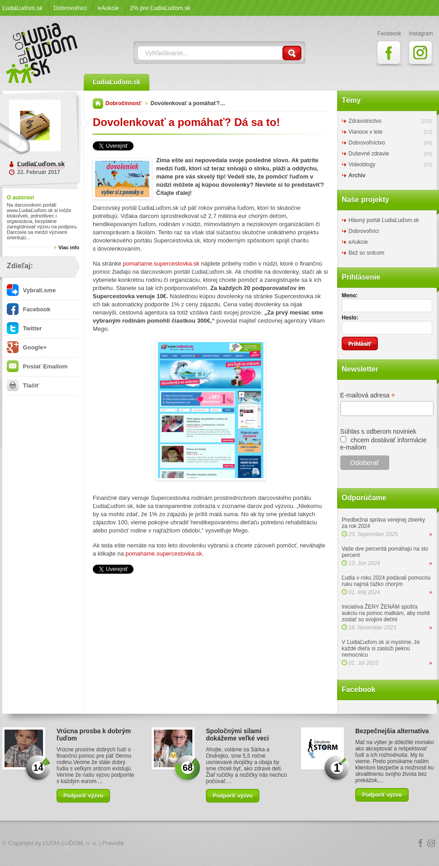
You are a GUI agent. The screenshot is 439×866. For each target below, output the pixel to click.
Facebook (28, 309)
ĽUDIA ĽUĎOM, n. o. (70, 843)
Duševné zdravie (368, 153)
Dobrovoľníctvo (366, 143)
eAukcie (108, 8)
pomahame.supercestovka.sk (161, 263)
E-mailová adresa (367, 395)
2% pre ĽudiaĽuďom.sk (160, 8)
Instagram (431, 843)
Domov (98, 103)
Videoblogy (361, 164)
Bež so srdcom (366, 253)
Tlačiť (23, 385)
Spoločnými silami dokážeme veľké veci (237, 734)
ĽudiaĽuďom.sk (22, 8)
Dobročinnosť (123, 103)
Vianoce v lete (365, 132)
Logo (219, 843)
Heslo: (350, 317)
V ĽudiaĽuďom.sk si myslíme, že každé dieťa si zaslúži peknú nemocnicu (381, 648)
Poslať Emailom (37, 366)
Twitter (24, 328)
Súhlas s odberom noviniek (378, 431)
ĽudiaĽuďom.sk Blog (42, 53)
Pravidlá (113, 843)
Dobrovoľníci (70, 8)
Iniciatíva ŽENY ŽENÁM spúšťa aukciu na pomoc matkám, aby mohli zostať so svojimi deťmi (386, 613)
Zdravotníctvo (365, 121)
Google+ (27, 347)
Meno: (350, 295)
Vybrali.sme (31, 290)
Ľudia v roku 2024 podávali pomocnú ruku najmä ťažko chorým (386, 581)
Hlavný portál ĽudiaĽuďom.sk (383, 220)
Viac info (68, 247)
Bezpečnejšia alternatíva (392, 731)
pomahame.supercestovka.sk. (164, 553)
